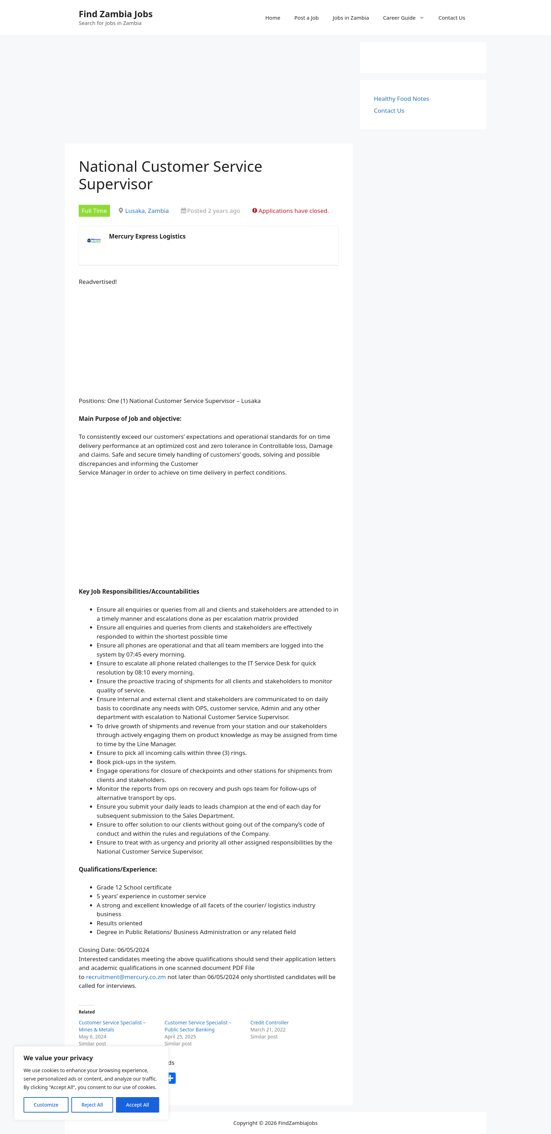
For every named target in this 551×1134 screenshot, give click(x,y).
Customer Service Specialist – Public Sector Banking (197, 1026)
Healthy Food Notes (401, 98)
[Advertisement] (209, 91)
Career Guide (407, 17)
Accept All (137, 1104)
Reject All (92, 1104)
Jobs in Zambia (351, 17)
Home (272, 17)
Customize (46, 1104)
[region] (91, 1083)
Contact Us (452, 17)
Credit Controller (269, 1022)
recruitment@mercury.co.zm (126, 977)
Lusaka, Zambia (147, 211)
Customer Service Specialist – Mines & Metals (112, 1026)
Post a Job (306, 17)
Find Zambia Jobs (116, 14)
